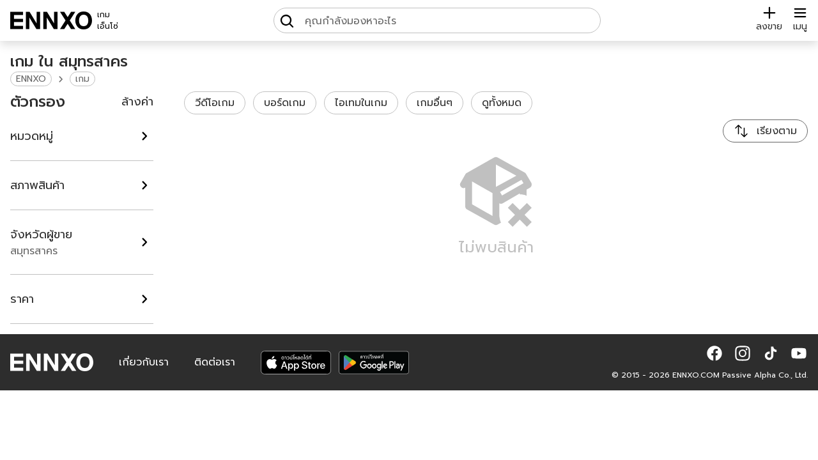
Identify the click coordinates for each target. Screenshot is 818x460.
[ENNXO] (51, 20)
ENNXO (31, 79)
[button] (714, 353)
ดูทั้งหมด (501, 103)
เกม (82, 79)
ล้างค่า (137, 102)
